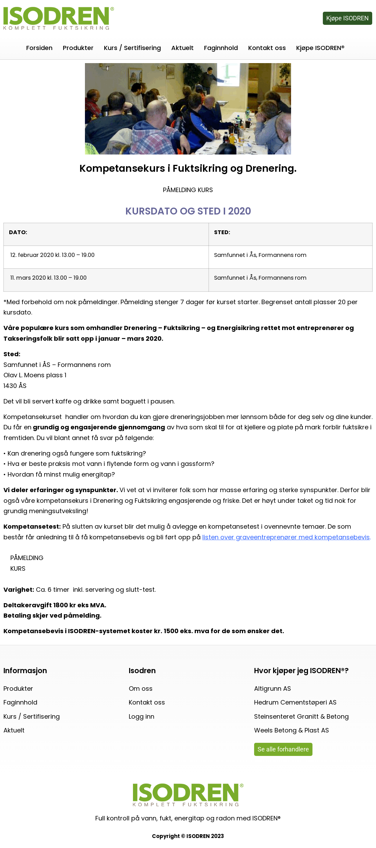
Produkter (78, 47)
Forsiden (39, 47)
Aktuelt (182, 47)
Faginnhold (221, 47)
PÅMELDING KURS (188, 190)
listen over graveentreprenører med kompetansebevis (286, 537)
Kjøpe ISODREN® (320, 47)
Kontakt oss (267, 47)
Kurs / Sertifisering (132, 47)
